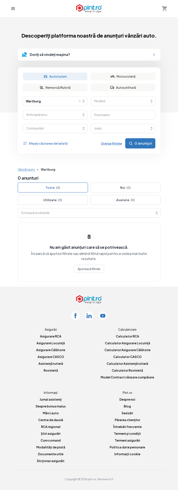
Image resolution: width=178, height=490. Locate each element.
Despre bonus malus (51, 406)
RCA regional (50, 427)
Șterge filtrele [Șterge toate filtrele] (111, 143)
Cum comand (51, 440)
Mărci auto (51, 413)
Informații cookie (127, 454)
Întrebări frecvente (127, 427)
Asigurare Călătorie (50, 350)
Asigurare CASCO (51, 357)
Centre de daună (50, 420)
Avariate (125, 200)
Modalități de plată (50, 447)
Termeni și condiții (127, 433)
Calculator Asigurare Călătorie (127, 350)
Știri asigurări (50, 433)
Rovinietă (51, 370)
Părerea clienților (127, 420)
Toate (53, 187)
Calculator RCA (127, 336)
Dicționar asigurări (50, 461)
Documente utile (50, 454)
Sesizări (127, 413)
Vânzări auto (26, 169)
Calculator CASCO (127, 357)
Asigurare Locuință (51, 343)
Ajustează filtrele (89, 269)
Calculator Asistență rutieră (127, 363)
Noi (125, 187)
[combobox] (55, 101)
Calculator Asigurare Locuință (127, 343)
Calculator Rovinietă (127, 370)
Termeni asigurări (127, 440)
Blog (127, 406)
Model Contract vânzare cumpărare (127, 377)
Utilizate (52, 200)
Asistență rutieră (50, 363)
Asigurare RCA (50, 336)
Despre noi (127, 399)
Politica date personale (127, 447)
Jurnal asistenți (51, 399)
